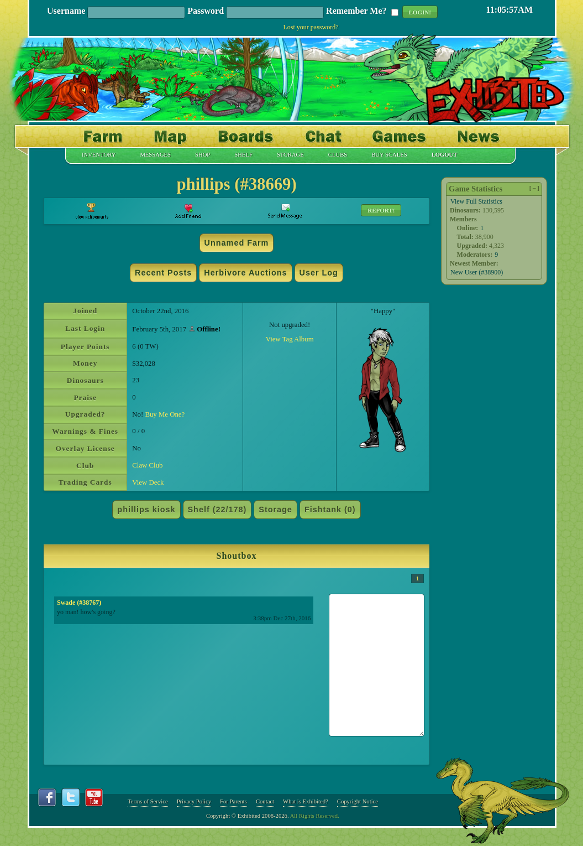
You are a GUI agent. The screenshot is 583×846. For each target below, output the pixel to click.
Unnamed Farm (236, 242)
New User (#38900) (476, 272)
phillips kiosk (146, 509)
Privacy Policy (194, 801)
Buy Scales (389, 155)
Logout (445, 155)
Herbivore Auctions (245, 272)
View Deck (148, 482)
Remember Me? (356, 11)
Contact (265, 801)
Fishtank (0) (330, 509)
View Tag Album (290, 339)
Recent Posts (163, 272)
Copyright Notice (357, 801)
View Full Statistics (476, 201)
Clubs (337, 155)
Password (205, 11)
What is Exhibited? (305, 801)
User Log (319, 272)
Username (66, 11)
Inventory (98, 155)
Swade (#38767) (79, 602)
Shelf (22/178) (217, 509)
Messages (155, 155)
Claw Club (147, 465)
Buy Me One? (165, 414)
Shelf (243, 155)
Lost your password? (311, 27)
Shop (202, 155)
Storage (290, 155)
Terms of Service (148, 801)
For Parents (233, 801)
